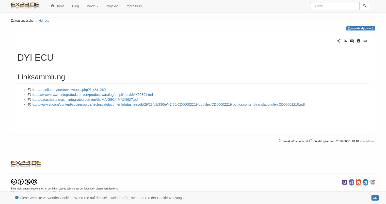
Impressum (134, 6)
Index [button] (92, 6)
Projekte (112, 6)
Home (57, 6)
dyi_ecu (44, 20)
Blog (75, 6)
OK (375, 198)
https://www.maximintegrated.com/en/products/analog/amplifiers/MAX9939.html (92, 95)
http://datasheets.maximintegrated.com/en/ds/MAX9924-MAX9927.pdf (85, 100)
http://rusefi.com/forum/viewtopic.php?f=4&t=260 (69, 90)
